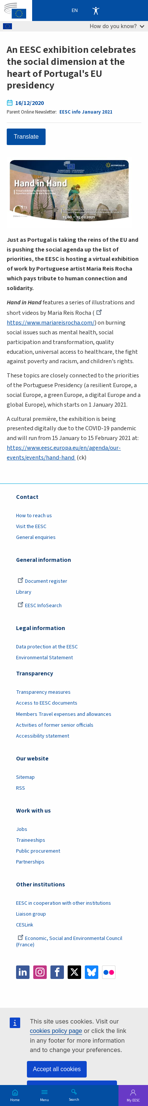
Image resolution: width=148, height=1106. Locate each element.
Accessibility (95, 10)
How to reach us (34, 515)
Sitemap (25, 777)
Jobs (21, 829)
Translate (26, 136)
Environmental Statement (44, 658)
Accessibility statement (42, 736)
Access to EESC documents (46, 703)
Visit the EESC (31, 526)
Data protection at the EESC (47, 647)
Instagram (40, 972)
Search (74, 1099)
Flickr (108, 972)
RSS (20, 788)
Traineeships (30, 840)
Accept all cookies (57, 1069)
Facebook (57, 972)
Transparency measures (43, 692)
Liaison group (31, 914)
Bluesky (91, 972)
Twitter (74, 972)
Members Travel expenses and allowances (63, 714)
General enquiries (36, 537)
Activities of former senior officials (54, 725)
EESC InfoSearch (40, 605)
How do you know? (117, 26)
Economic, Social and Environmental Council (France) (69, 942)
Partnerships (30, 862)
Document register (42, 581)
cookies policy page (56, 1031)
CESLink (24, 925)
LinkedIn (23, 972)
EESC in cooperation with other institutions (63, 903)
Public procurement (38, 851)
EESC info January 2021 (85, 112)
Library (23, 592)
